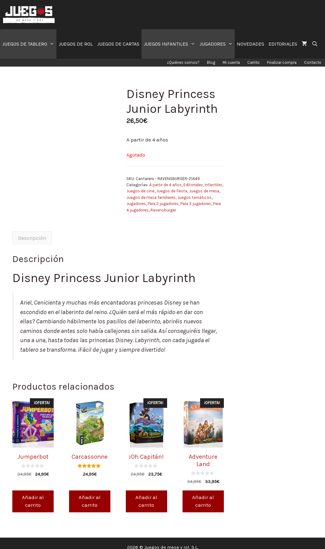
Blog (211, 62)
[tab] (32, 230)
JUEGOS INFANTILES (170, 44)
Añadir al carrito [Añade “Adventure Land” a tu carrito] (203, 493)
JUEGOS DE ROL (76, 44)
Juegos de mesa (204, 191)
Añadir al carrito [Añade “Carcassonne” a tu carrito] (90, 493)
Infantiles (213, 184)
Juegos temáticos (194, 197)
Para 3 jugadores (195, 203)
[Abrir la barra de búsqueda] (314, 44)
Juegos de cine (140, 191)
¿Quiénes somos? (183, 62)
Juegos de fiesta (171, 191)
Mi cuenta (231, 62)
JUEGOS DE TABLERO (29, 44)
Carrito (253, 62)
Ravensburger (163, 210)
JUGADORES (217, 44)
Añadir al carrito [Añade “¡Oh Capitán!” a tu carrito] (146, 493)
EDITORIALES (283, 44)
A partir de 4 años (165, 184)
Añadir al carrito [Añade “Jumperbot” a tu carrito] (33, 493)
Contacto (312, 62)
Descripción (32, 230)
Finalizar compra (282, 62)
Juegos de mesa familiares (150, 197)
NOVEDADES (250, 44)
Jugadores (136, 203)
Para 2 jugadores (163, 203)
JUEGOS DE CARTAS (118, 44)
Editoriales (193, 184)
